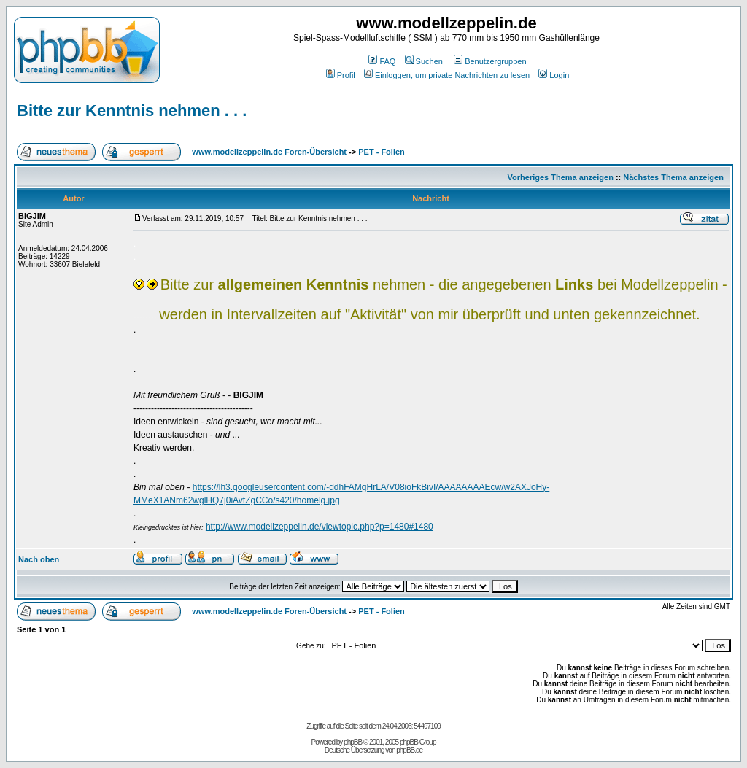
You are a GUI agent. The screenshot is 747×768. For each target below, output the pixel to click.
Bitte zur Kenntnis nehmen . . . (132, 110)
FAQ (381, 61)
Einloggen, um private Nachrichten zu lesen (447, 75)
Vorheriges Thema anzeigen (561, 177)
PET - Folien (381, 151)
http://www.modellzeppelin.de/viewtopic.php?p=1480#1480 (319, 526)
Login (553, 75)
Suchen (424, 61)
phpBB (353, 742)
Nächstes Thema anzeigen (673, 177)
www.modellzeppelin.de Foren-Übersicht (269, 151)
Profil (340, 75)
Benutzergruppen (490, 61)
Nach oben (38, 559)
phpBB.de (409, 750)
